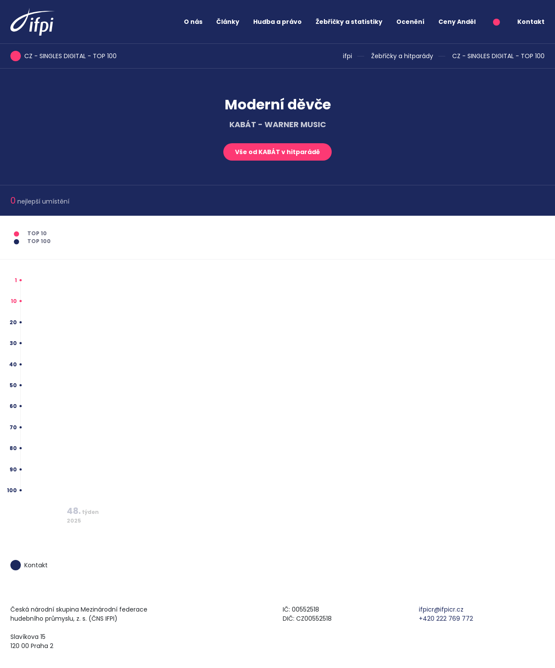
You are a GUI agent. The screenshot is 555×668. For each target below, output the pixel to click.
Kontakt (531, 21)
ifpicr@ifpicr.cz (441, 609)
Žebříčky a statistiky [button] (349, 21)
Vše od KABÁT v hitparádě (277, 152)
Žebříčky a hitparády (402, 56)
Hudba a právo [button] (277, 21)
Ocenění (410, 21)
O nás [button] (193, 21)
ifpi (347, 56)
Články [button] (227, 21)
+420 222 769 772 (446, 618)
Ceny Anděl (457, 21)
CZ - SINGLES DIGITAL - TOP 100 (498, 56)
